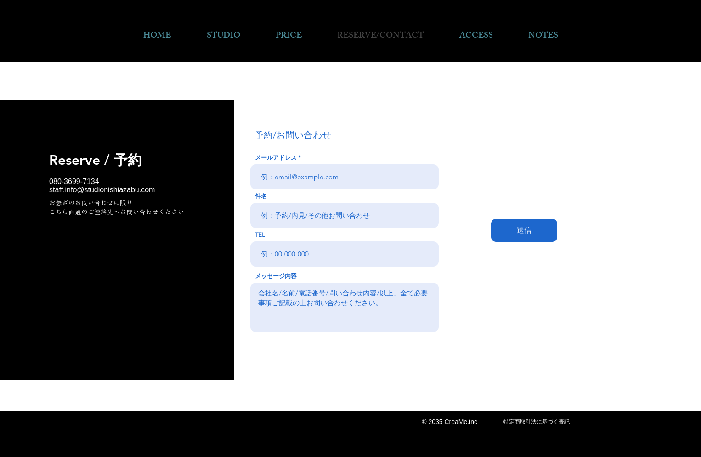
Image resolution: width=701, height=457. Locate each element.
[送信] (524, 230)
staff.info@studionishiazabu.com (102, 190)
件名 (261, 196)
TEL (260, 235)
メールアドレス (276, 158)
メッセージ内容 (276, 276)
